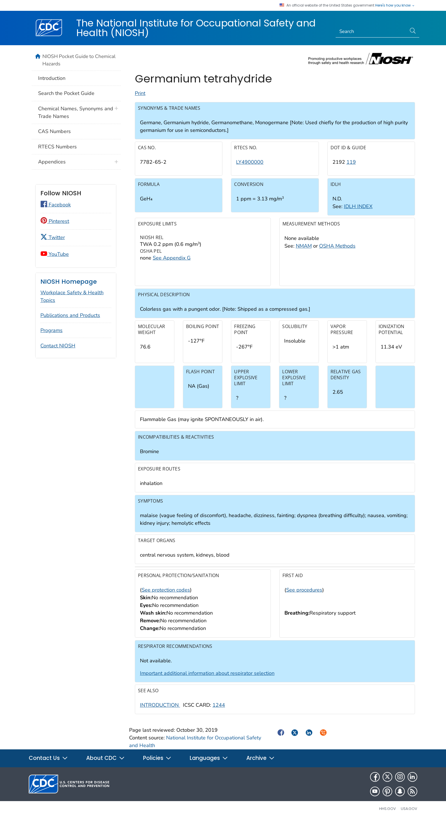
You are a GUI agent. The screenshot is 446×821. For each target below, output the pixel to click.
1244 (218, 705)
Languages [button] (209, 758)
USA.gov (409, 808)
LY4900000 (249, 162)
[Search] (371, 31)
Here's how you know (395, 5)
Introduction (51, 78)
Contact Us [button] (48, 758)
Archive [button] (260, 758)
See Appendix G (172, 257)
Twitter (52, 237)
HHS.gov (387, 808)
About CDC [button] (105, 758)
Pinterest (54, 221)
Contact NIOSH (57, 345)
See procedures (304, 589)
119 (351, 162)
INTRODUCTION (160, 705)
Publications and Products (70, 315)
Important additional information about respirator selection (207, 673)
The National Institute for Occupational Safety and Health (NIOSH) (196, 28)
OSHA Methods (337, 245)
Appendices (52, 161)
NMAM (304, 245)
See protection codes (166, 589)
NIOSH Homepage (68, 281)
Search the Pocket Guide (66, 93)
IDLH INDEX (358, 206)
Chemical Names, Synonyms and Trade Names (75, 112)
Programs (51, 330)
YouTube (54, 254)
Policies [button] (157, 758)
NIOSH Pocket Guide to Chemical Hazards (78, 60)
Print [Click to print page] (140, 93)
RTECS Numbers (57, 146)
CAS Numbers (54, 131)
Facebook (55, 204)
